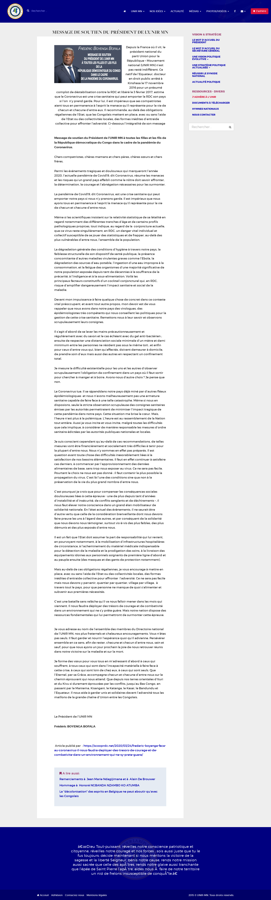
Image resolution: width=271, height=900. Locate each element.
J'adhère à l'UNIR (204, 96)
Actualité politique (206, 81)
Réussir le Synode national (204, 74)
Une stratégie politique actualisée (209, 66)
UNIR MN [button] (137, 11)
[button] (243, 11)
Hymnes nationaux (205, 108)
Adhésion (57, 895)
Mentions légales (97, 895)
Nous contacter (203, 114)
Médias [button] (195, 11)
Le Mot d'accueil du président (206, 41)
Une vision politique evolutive (206, 58)
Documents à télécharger (211, 102)
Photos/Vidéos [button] (217, 11)
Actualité (177, 11)
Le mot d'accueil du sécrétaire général (206, 49)
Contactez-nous (74, 895)
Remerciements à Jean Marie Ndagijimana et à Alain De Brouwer (107, 779)
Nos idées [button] (157, 11)
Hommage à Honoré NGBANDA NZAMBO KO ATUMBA (99, 785)
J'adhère (259, 11)
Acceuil (43, 895)
